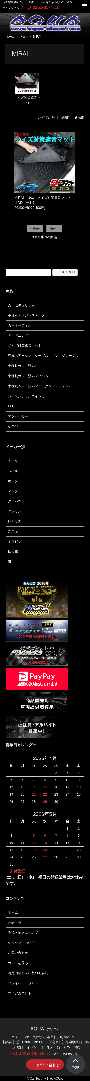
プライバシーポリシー (25, 983)
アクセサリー (18, 416)
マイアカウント (19, 993)
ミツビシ (14, 541)
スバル (13, 471)
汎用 (11, 562)
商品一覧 (14, 922)
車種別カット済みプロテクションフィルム (40, 386)
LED (11, 406)
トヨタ (24, 36)
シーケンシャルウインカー (28, 396)
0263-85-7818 (43, 7)
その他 (13, 426)
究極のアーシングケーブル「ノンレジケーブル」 (45, 356)
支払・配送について (23, 932)
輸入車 (13, 551)
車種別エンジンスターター (28, 315)
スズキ (13, 531)
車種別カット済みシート (26, 366)
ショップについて (21, 943)
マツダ (13, 491)
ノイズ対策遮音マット (27, 89)
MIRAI (37, 36)
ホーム (10, 36)
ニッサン (14, 511)
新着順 (79, 117)
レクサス (14, 521)
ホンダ (13, 481)
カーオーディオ (19, 325)
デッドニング (18, 335)
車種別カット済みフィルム (28, 376)
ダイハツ (14, 501)
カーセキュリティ (21, 305)
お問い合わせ (18, 953)
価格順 (65, 117)
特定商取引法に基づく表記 (28, 973)
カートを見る (18, 963)
